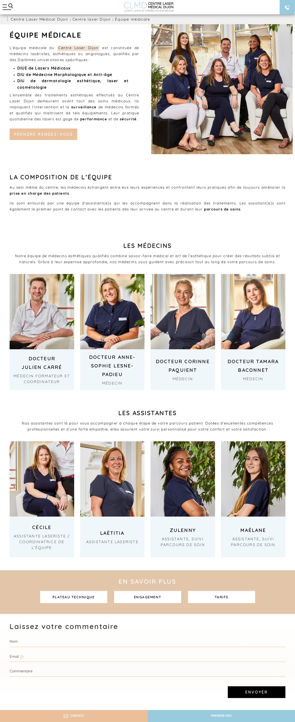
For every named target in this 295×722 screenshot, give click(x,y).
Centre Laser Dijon (78, 48)
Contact (73, 716)
